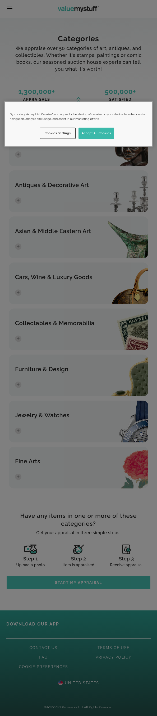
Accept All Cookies (96, 133)
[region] (78, 124)
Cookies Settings (58, 133)
